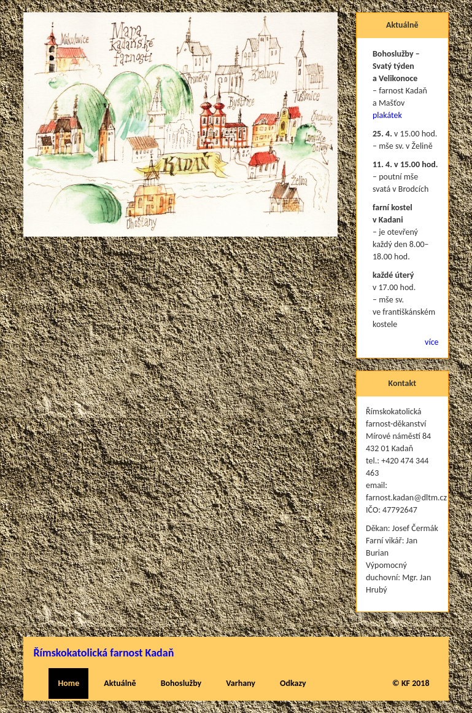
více (431, 342)
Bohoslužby (181, 683)
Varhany (240, 683)
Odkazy (293, 683)
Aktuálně (120, 683)
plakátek (387, 115)
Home (68, 683)
